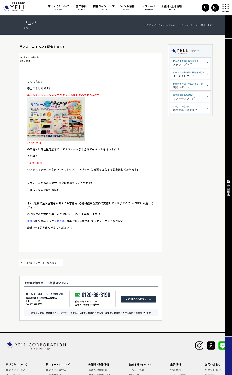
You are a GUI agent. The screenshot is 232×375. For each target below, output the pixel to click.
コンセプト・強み (16, 370)
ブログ (195, 51)
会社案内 (175, 370)
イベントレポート (29, 57)
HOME (148, 25)
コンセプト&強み (56, 370)
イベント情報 (137, 370)
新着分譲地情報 (97, 370)
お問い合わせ (213, 370)
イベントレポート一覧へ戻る (41, 262)
